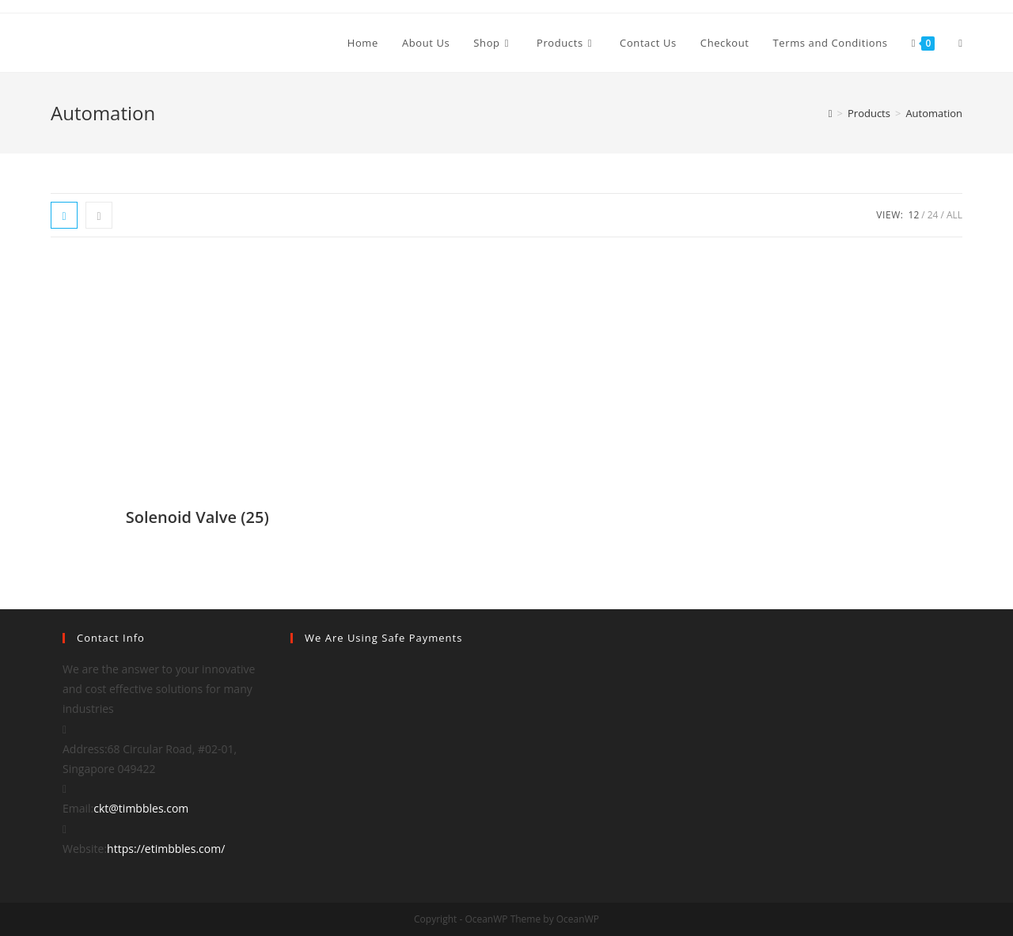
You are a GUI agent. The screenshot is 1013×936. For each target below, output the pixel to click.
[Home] (831, 113)
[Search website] (960, 42)
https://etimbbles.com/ (166, 848)
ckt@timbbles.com (140, 808)
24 (933, 215)
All (954, 215)
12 (914, 215)
